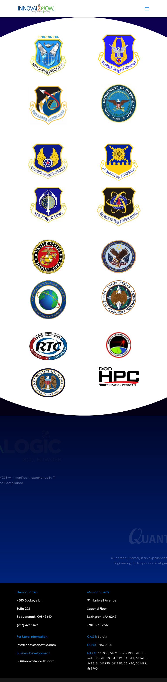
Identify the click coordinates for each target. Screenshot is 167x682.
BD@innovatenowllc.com (35, 661)
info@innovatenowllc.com (36, 645)
